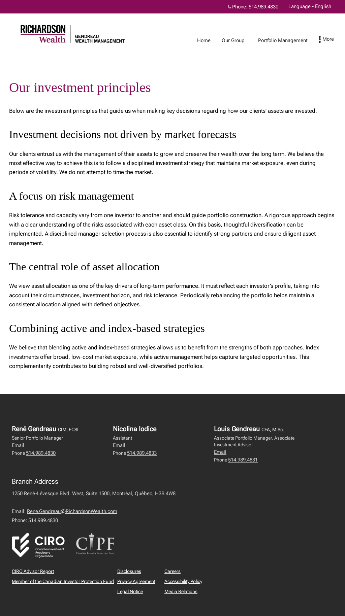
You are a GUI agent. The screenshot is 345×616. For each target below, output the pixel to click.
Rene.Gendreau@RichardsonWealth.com (72, 511)
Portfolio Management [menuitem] (289, 40)
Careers (172, 571)
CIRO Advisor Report (33, 571)
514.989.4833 (142, 453)
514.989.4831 (243, 460)
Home (210, 40)
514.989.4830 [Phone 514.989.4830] (263, 7)
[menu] (333, 39)
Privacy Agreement (136, 581)
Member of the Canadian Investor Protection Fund (63, 581)
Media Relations (180, 591)
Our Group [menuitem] (239, 40)
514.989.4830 (41, 453)
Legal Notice (130, 591)
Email (18, 445)
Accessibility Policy (183, 581)
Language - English (309, 6)
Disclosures (129, 571)
